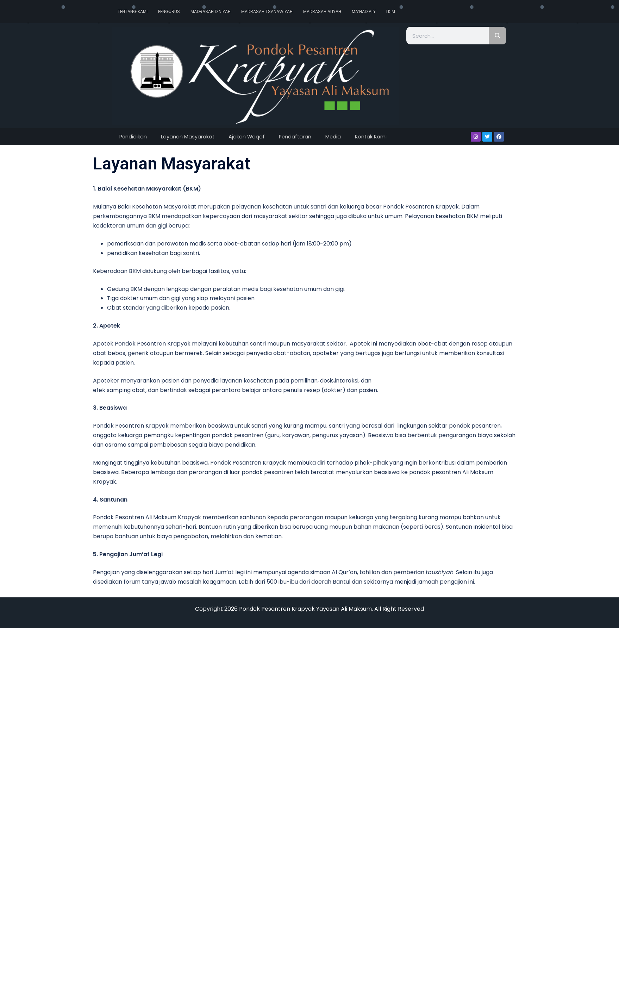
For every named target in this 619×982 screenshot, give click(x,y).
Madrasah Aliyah (322, 11)
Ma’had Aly (364, 11)
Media (333, 136)
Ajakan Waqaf (247, 136)
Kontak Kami (371, 136)
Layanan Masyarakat (187, 136)
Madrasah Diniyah (210, 11)
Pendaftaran (295, 136)
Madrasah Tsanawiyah (267, 11)
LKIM (390, 11)
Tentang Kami (133, 11)
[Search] (497, 35)
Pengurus (169, 11)
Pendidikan (133, 136)
